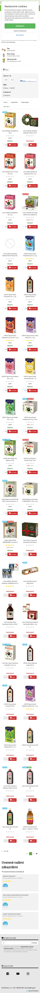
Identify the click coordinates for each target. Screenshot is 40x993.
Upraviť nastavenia (20, 31)
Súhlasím (20, 26)
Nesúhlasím (20, 35)
